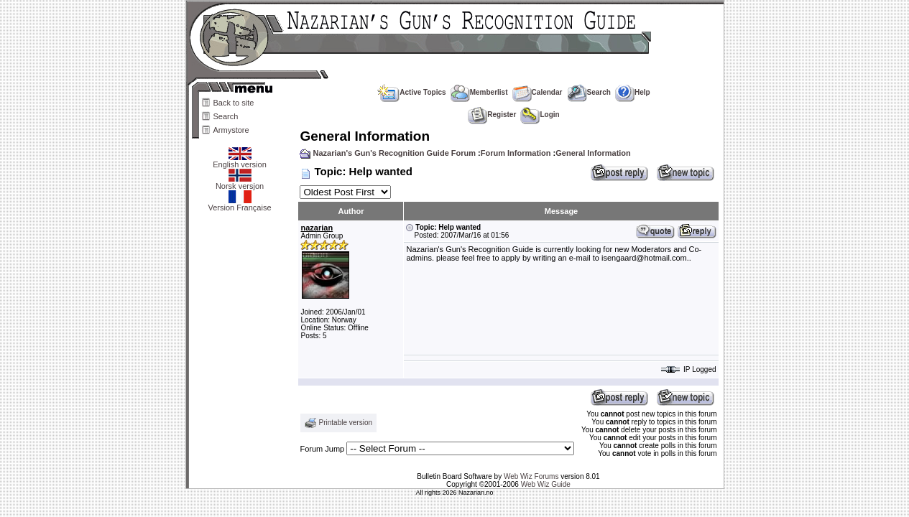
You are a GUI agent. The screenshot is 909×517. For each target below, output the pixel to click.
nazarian (316, 227)
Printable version (345, 423)
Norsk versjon (240, 182)
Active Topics (411, 92)
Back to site (233, 102)
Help (632, 92)
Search (226, 116)
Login (539, 114)
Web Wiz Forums (531, 476)
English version (240, 161)
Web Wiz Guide (546, 484)
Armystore (231, 130)
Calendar (537, 92)
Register (492, 114)
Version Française (239, 204)
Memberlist (479, 92)
